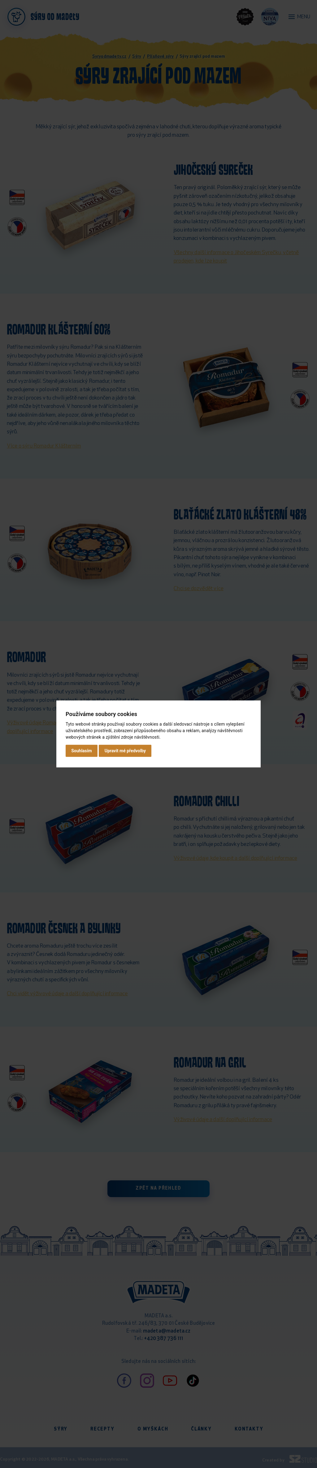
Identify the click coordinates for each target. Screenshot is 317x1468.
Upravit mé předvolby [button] (125, 750)
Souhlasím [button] (81, 750)
